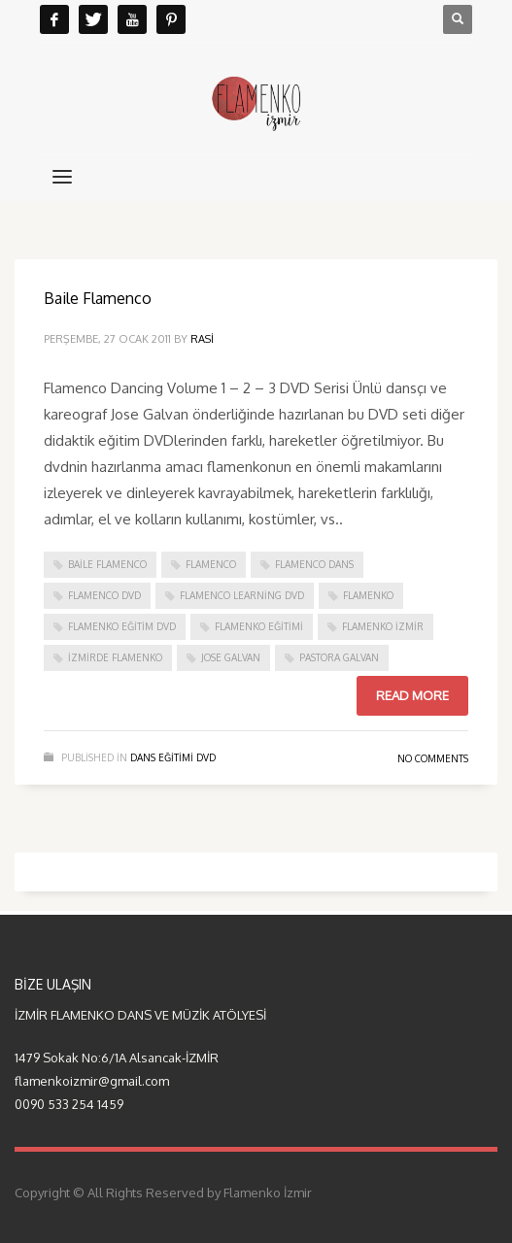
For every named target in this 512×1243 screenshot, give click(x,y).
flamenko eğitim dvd (122, 626)
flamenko (368, 595)
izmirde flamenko (115, 657)
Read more (412, 695)
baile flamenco (107, 564)
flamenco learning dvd (242, 595)
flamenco (211, 564)
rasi (202, 339)
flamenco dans (314, 564)
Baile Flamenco (98, 298)
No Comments (432, 758)
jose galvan (230, 657)
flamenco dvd (104, 595)
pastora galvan (339, 657)
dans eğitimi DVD (173, 757)
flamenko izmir (383, 626)
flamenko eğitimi (259, 626)
